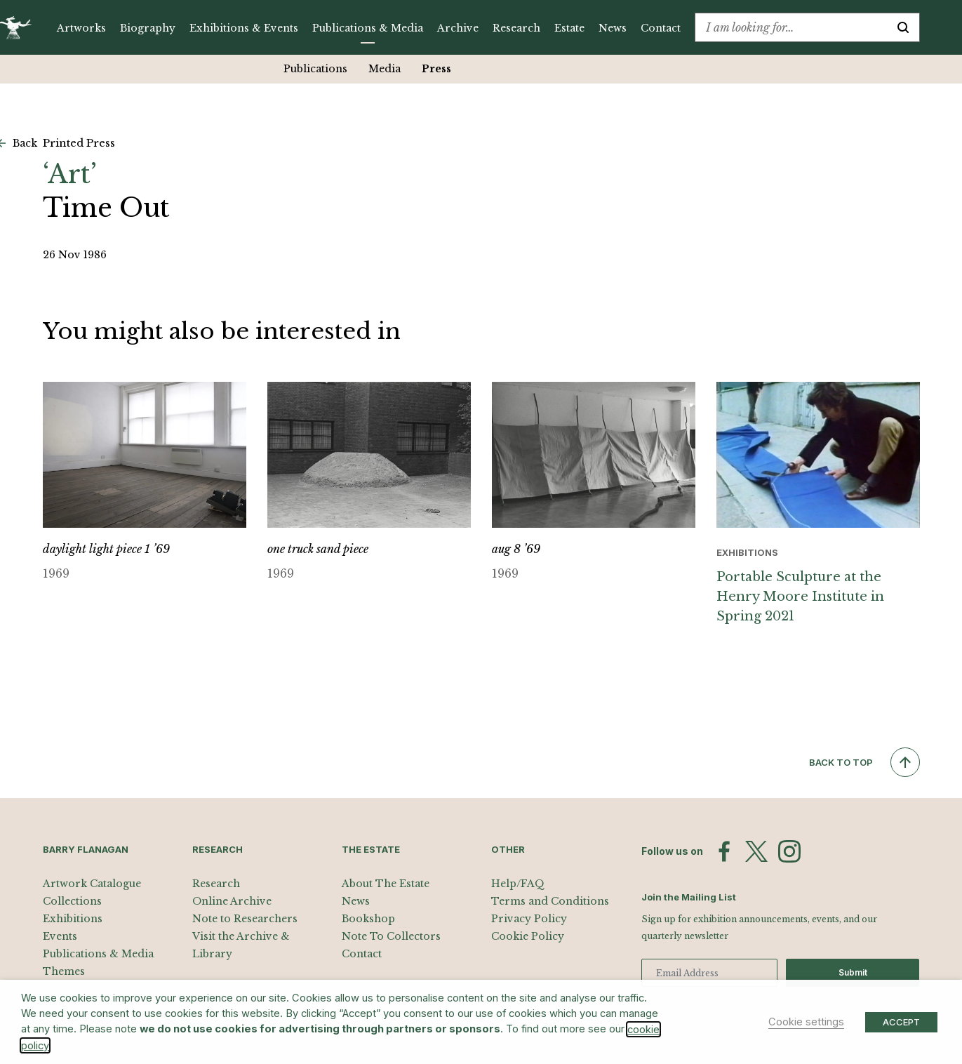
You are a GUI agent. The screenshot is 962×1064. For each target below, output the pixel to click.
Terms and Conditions (550, 901)
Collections (72, 901)
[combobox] (791, 27)
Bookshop (368, 918)
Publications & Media (367, 28)
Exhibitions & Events (243, 28)
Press (436, 68)
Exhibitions (72, 918)
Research (516, 28)
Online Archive (232, 901)
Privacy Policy (529, 918)
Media (384, 68)
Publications (315, 68)
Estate (569, 28)
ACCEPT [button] (901, 1022)
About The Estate (385, 883)
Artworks (81, 28)
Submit (853, 972)
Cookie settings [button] (806, 1022)
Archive (458, 28)
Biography (147, 28)
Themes (64, 971)
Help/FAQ (518, 883)
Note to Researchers (245, 918)
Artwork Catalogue (92, 883)
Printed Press (79, 142)
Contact (661, 28)
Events (60, 936)
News (613, 28)
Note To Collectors (391, 936)
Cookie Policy (527, 936)
